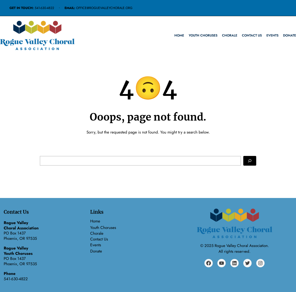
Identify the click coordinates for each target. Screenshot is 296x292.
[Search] (249, 161)
